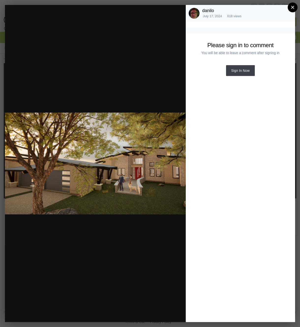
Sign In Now (240, 71)
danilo (208, 10)
